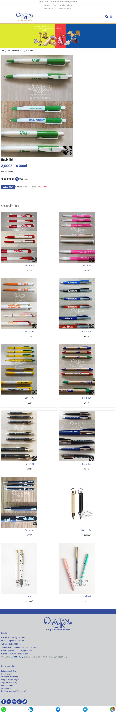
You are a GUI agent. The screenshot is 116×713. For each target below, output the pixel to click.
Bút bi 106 (86, 331)
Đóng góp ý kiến (7, 685)
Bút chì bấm (86, 530)
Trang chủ (5, 50)
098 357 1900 (42, 187)
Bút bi (30, 50)
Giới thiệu (47, 5)
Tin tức (55, 5)
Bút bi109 (29, 265)
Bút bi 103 (29, 463)
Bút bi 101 (29, 530)
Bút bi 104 (86, 397)
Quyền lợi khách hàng (9, 682)
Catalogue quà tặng (8, 671)
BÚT (29, 596)
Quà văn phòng (18, 50)
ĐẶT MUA (8, 187)
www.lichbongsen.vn (65, 8)
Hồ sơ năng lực (6, 674)
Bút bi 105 (29, 397)
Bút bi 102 (86, 463)
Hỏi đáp (62, 5)
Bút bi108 (86, 265)
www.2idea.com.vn (50, 8)
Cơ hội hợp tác (6, 688)
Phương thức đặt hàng (9, 677)
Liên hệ (69, 5)
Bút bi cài (87, 596)
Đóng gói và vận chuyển (10, 680)
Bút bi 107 (29, 331)
